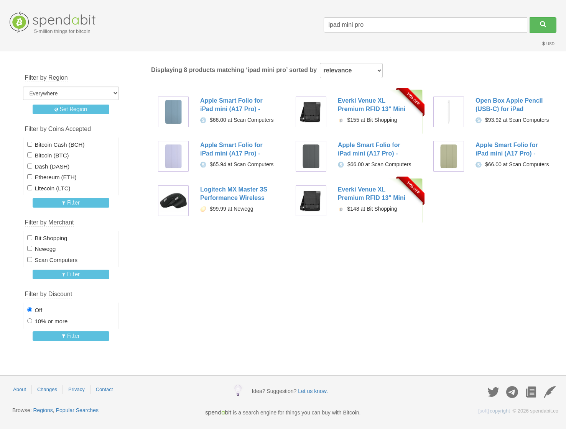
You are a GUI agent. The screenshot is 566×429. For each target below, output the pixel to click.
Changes (47, 389)
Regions (43, 410)
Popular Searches (77, 410)
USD (547, 44)
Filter (71, 203)
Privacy (76, 389)
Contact (104, 389)
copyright (494, 411)
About (19, 389)
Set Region (70, 109)
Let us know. (313, 391)
